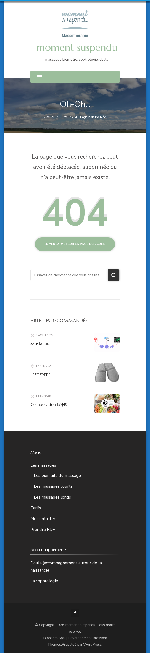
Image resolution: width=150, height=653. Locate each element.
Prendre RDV (42, 529)
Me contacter (42, 518)
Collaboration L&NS (48, 404)
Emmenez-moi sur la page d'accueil (75, 244)
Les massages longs (52, 497)
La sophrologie (44, 580)
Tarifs (35, 507)
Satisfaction (41, 343)
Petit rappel (41, 373)
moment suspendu (76, 47)
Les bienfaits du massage (57, 475)
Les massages (43, 465)
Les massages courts (53, 486)
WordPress (92, 644)
